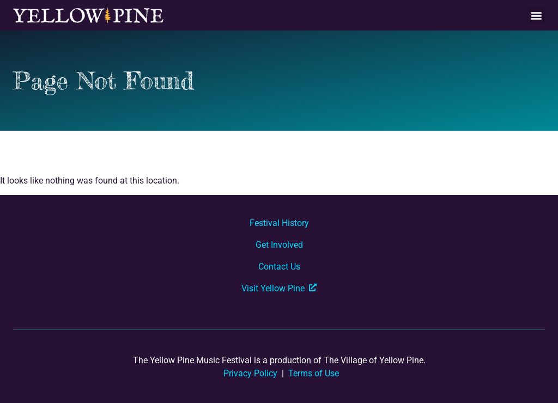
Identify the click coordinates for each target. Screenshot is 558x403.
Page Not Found (103, 80)
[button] (536, 16)
